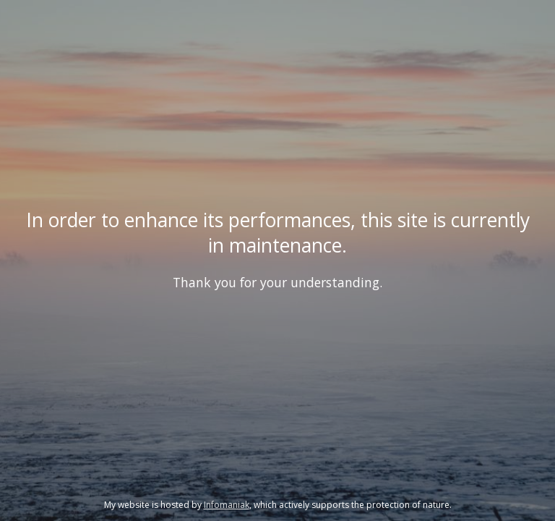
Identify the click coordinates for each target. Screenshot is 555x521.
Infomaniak (226, 505)
